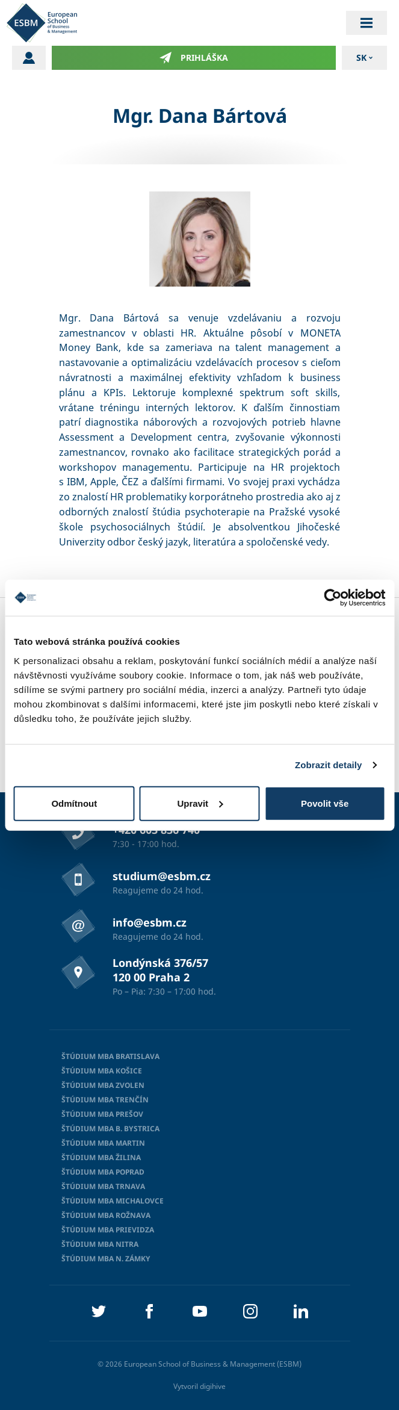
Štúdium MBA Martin (103, 1143)
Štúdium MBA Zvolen (102, 1085)
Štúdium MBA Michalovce (112, 1201)
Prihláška (193, 58)
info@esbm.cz (150, 922)
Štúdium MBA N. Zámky (105, 1258)
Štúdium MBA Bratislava (110, 1056)
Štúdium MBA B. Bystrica (110, 1128)
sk (361, 57)
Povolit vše (324, 803)
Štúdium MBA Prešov (102, 1114)
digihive (213, 1386)
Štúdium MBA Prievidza (107, 1230)
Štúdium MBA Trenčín (105, 1100)
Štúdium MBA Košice (101, 1071)
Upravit (200, 803)
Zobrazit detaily (328, 765)
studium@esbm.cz (162, 876)
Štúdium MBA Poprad (102, 1172)
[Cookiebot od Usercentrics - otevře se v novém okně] (332, 598)
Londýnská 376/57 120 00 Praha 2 (160, 969)
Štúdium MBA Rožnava (105, 1215)
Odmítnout (74, 803)
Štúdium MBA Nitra (99, 1244)
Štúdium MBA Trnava (103, 1186)
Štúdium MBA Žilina (101, 1157)
